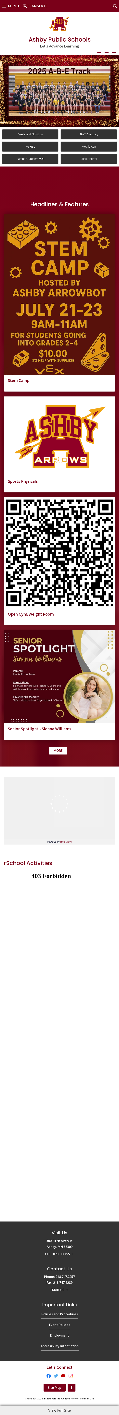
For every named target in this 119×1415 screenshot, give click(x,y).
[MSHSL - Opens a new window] (30, 146)
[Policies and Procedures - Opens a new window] (59, 1255)
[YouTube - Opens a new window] (5, 1375)
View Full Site (59, 1410)
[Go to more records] (58, 750)
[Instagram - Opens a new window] (12, 1375)
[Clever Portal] (88, 159)
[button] (10, 6)
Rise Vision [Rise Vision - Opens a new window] (66, 841)
